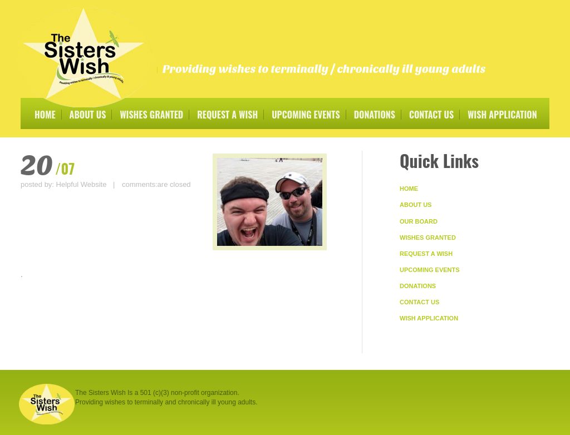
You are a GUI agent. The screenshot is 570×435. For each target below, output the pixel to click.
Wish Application (502, 114)
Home (45, 114)
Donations (374, 114)
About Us (88, 114)
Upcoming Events (306, 114)
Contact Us (431, 114)
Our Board (419, 221)
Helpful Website (81, 184)
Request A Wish (227, 114)
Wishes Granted (151, 114)
